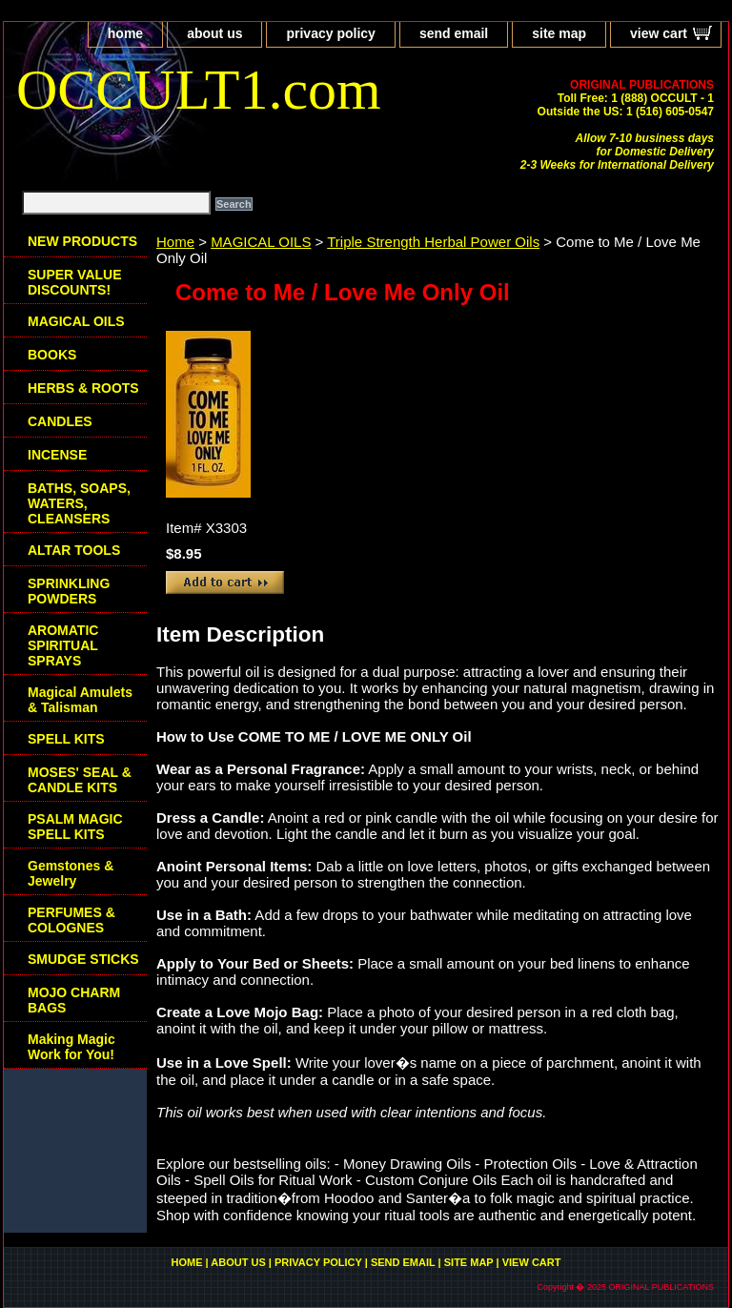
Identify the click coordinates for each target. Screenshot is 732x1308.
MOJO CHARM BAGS (74, 1000)
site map (559, 33)
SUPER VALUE (75, 282)
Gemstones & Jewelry (70, 873)
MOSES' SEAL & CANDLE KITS (80, 780)
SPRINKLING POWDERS (69, 591)
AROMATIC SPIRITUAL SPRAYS (63, 645)
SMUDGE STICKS (83, 959)
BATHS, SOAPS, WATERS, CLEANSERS (79, 503)
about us (214, 33)
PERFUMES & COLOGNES (71, 920)
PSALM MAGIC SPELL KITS (75, 826)
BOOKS (52, 354)
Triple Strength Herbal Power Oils (433, 242)
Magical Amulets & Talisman (80, 700)
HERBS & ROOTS (83, 388)
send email (453, 33)
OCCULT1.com (198, 89)
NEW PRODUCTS (82, 241)
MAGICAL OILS (261, 242)
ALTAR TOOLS (74, 550)
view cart (658, 33)
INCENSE (57, 454)
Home (175, 242)
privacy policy (330, 33)
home (125, 33)
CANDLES (60, 421)
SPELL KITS (66, 738)
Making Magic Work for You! (71, 1047)
